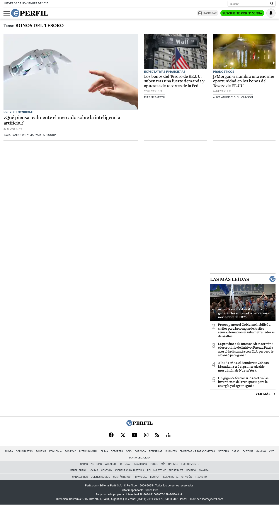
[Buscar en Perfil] (271, 4)
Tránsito (201, 477)
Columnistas (24, 451)
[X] (123, 435)
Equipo (154, 477)
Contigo (106, 470)
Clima (104, 451)
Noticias (223, 451)
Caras (236, 451)
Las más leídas (243, 279)
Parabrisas (140, 464)
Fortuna (124, 464)
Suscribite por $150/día (242, 13)
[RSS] (157, 435)
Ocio (129, 451)
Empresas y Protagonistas (197, 451)
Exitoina (248, 451)
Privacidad (140, 477)
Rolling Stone (156, 470)
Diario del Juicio (139, 457)
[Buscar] (250, 4)
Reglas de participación (177, 477)
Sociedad (70, 451)
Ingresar (210, 13)
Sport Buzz (176, 470)
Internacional (88, 451)
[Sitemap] (168, 435)
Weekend (110, 464)
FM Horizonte (190, 464)
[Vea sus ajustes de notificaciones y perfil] (271, 13)
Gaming (261, 451)
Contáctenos (122, 477)
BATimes (173, 464)
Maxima (204, 470)
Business (171, 451)
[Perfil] (139, 425)
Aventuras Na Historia (129, 470)
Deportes (117, 451)
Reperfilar (155, 451)
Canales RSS (80, 477)
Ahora (9, 451)
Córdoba (140, 451)
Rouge (154, 464)
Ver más (266, 394)
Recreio (191, 470)
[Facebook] (111, 435)
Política (41, 451)
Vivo (271, 451)
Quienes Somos (100, 477)
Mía (163, 464)
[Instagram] (146, 435)
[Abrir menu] (6, 13)
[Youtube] (134, 435)
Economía (55, 451)
